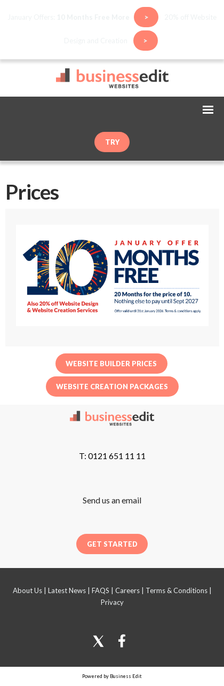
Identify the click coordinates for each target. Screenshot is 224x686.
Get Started (112, 544)
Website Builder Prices (111, 363)
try (112, 142)
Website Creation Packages (112, 386)
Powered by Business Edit (112, 676)
